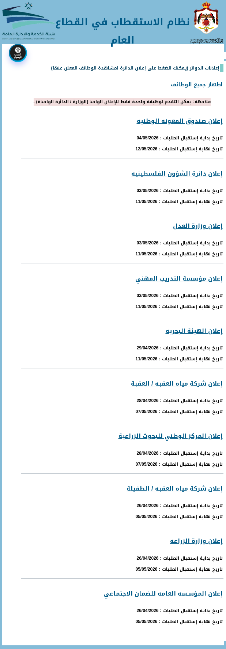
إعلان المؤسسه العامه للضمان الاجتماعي (163, 593)
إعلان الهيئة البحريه (194, 331)
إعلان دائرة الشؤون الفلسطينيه (177, 173)
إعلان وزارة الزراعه (196, 541)
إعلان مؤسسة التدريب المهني (179, 278)
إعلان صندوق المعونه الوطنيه (180, 121)
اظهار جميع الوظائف (197, 85)
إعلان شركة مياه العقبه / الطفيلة (174, 488)
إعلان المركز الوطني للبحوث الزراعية (170, 436)
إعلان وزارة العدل (198, 226)
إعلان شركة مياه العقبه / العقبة (176, 383)
